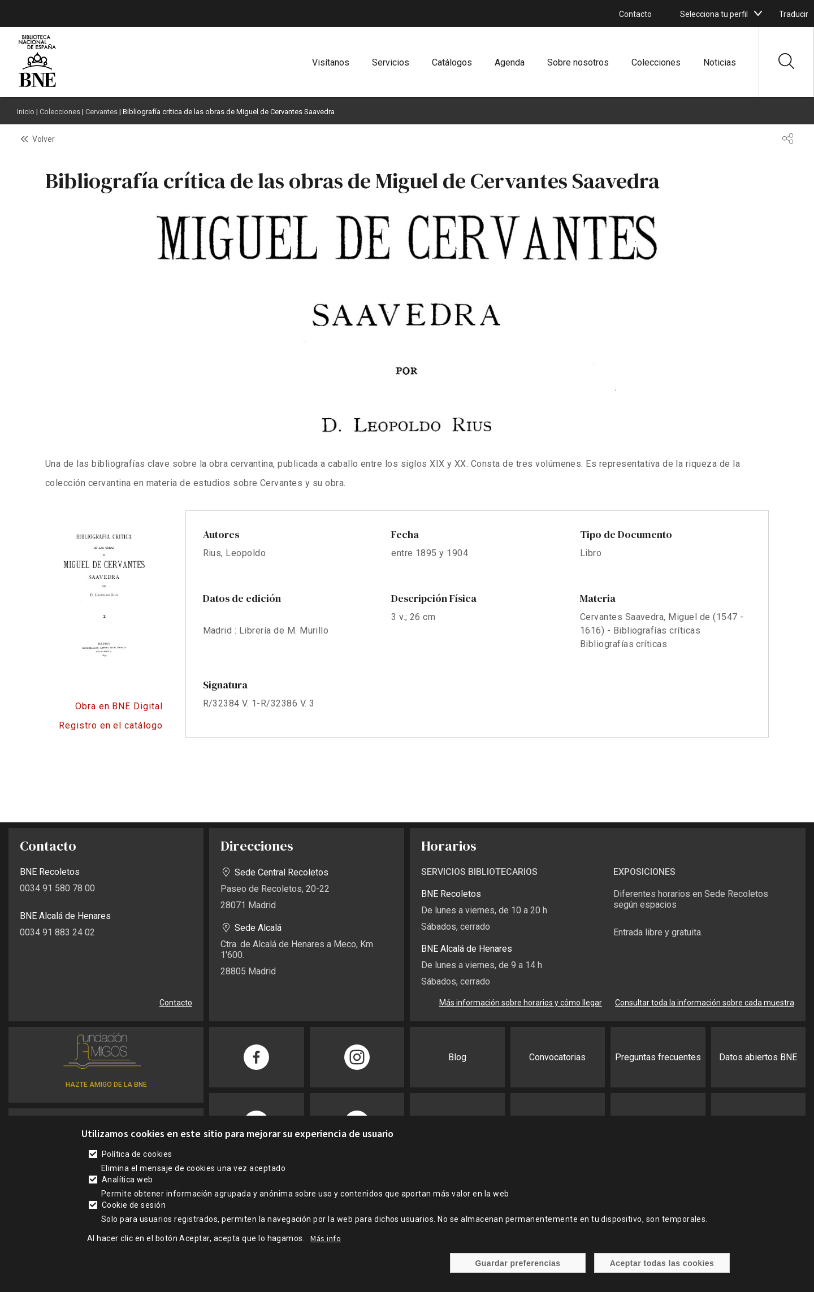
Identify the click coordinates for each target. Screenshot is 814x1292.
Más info (325, 1238)
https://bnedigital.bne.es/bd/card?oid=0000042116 (104, 706)
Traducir (793, 14)
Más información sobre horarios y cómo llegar (520, 1002)
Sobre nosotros (578, 62)
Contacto (635, 14)
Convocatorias (557, 1057)
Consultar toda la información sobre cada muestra (704, 1002)
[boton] (758, 14)
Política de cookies (137, 1154)
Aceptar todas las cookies (662, 1263)
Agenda (510, 62)
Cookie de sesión (134, 1204)
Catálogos (452, 62)
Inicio (25, 111)
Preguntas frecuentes (658, 1057)
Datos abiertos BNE (758, 1057)
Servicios (390, 62)
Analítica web (127, 1179)
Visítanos (330, 62)
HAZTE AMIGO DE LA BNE (106, 1085)
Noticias (719, 62)
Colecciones (656, 62)
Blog (457, 1057)
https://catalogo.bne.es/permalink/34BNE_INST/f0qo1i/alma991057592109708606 (104, 725)
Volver (43, 139)
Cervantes (101, 111)
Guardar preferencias (517, 1263)
